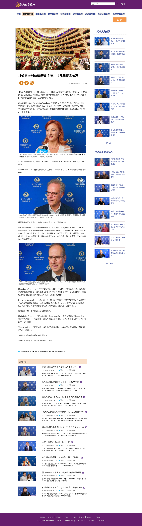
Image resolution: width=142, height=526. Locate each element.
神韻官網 (36, 335)
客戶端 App (97, 517)
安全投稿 (73, 517)
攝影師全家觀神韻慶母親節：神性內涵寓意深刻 (63, 412)
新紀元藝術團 (104, 14)
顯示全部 (109, 143)
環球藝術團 (90, 14)
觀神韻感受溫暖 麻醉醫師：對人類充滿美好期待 (63, 427)
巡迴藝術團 (65, 14)
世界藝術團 (53, 14)
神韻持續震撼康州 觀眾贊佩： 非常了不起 (60, 382)
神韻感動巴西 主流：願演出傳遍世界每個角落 (62, 487)
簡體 (32, 83)
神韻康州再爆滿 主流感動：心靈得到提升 (60, 367)
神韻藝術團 (71, 370)
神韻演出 (51, 351)
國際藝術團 (41, 14)
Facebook (21, 83)
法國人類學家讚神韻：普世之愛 (56, 442)
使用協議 (65, 517)
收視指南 (50, 517)
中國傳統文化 (25, 98)
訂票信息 (43, 335)
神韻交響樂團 (43, 351)
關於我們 (42, 517)
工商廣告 (89, 517)
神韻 (63, 92)
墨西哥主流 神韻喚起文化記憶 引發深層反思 (61, 472)
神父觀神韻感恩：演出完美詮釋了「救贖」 (61, 457)
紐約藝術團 (28, 14)
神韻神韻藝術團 (60, 351)
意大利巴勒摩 (81, 92)
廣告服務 (81, 517)
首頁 (19, 14)
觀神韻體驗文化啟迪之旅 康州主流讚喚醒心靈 (62, 397)
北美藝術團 (78, 14)
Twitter (26, 83)
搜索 (123, 4)
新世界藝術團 (119, 14)
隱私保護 (58, 517)
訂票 (120, 19)
